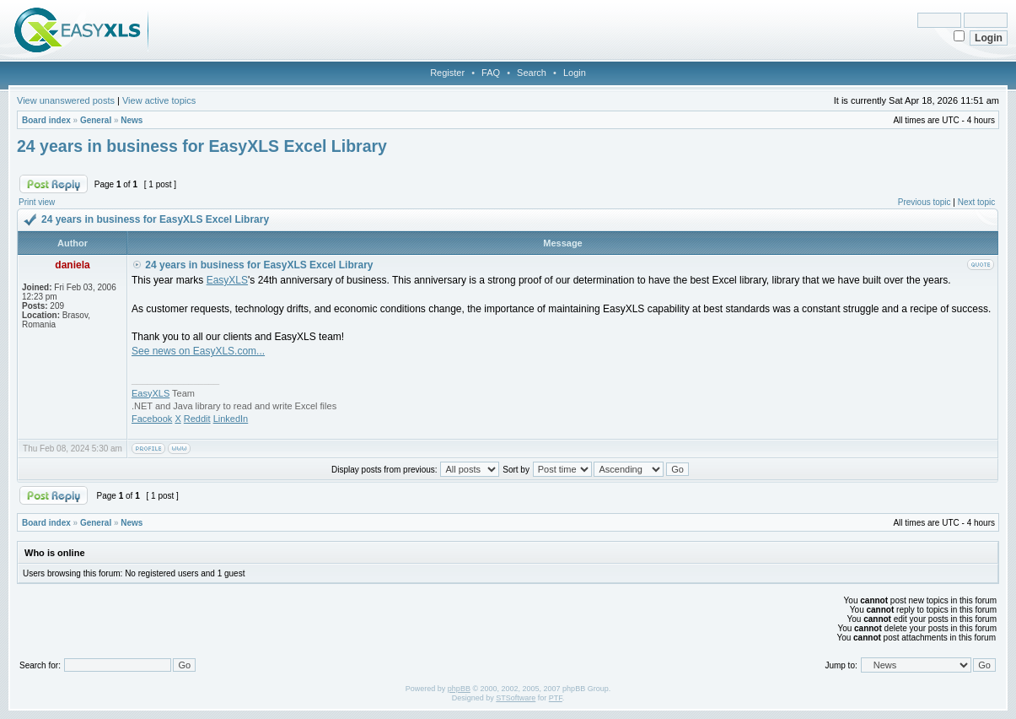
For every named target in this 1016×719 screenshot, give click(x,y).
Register (447, 73)
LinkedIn (231, 419)
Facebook (152, 419)
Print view (37, 202)
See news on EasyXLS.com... (198, 351)
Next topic (976, 202)
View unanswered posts (66, 100)
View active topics (159, 100)
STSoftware (515, 698)
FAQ (490, 73)
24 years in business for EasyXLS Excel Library (202, 146)
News (131, 120)
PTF (555, 698)
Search (531, 73)
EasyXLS (227, 280)
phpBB (459, 688)
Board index (46, 120)
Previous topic (924, 202)
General (95, 120)
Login (574, 73)
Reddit (197, 419)
